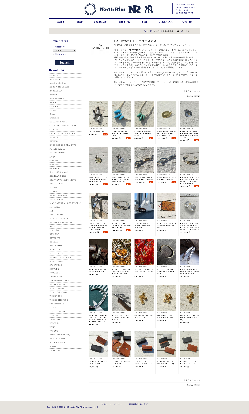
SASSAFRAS (56, 265)
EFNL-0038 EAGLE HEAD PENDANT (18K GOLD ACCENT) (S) (189, 134)
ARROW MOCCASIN (60, 87)
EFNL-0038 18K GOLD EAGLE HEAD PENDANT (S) (166, 133)
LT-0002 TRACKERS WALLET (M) (166, 363)
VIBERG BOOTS (58, 339)
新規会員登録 (168, 31)
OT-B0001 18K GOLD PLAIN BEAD (166, 317)
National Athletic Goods (61, 222)
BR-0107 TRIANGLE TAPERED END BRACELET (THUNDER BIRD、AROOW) (98, 318)
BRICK (53, 102)
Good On (54, 160)
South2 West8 (56, 277)
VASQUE (54, 331)
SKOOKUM (55, 273)
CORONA (54, 129)
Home (60, 21)
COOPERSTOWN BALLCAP (63, 126)
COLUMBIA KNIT (58, 122)
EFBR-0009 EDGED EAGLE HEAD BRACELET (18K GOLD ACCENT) (98, 226)
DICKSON (54, 141)
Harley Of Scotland (59, 172)
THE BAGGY (56, 296)
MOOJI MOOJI (57, 215)
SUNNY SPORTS (58, 288)
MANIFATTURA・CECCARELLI (65, 203)
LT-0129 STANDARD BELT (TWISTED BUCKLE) (143, 225)
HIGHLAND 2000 (58, 176)
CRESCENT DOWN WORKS (63, 133)
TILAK (53, 308)
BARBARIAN (56, 91)
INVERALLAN (57, 184)
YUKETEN (55, 350)
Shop (80, 21)
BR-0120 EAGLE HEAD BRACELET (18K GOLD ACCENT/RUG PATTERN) (189, 180)
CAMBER (54, 106)
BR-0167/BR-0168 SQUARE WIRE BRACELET (121, 317)
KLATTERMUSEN (58, 195)
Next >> (196, 91)
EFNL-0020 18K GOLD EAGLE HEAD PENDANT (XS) (98, 179)
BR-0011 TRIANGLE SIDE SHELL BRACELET (166, 271)
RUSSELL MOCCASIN (60, 257)
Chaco (52, 114)
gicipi (52, 156)
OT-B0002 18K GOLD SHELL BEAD (144, 317)
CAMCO (53, 110)
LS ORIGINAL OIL (97, 131)
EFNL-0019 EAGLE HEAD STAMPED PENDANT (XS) (121, 179)
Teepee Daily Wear (58, 292)
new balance (55, 230)
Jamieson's (55, 191)
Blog (145, 21)
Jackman (53, 188)
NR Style (124, 21)
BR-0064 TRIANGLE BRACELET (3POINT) (144, 271)
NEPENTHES (56, 226)
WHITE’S (54, 346)
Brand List (101, 21)
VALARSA (55, 323)
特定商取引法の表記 (138, 404)
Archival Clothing (58, 83)
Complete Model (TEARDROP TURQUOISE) (121, 133)
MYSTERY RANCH (59, 219)
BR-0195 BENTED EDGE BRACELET (97, 271)
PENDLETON (56, 246)
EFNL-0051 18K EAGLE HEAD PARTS (144, 178)
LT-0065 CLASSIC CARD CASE (98, 363)
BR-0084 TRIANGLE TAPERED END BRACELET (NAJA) (121, 271)
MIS (52, 211)
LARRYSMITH (57, 199)
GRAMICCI (55, 168)
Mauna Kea (55, 207)
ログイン (157, 31)
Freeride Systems (58, 153)
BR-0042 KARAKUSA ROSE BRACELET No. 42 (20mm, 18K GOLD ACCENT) (189, 226)
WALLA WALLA (57, 342)
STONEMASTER (57, 284)
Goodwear (54, 164)
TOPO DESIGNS (57, 311)
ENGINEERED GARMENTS (63, 145)
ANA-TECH (55, 79)
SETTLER (54, 269)
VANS (52, 327)
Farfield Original (58, 149)
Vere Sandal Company (60, 335)
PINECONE (55, 250)
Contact (187, 21)
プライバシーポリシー (111, 404)
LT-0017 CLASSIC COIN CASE (121, 363)
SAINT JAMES (57, 261)
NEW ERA (54, 234)
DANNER (54, 137)
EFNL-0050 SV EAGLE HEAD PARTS (166, 178)
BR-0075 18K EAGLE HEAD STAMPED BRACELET (121, 225)
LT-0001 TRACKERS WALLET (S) (189, 363)
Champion (54, 118)
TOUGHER (55, 315)
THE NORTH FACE (59, 300)
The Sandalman (57, 304)
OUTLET (54, 242)
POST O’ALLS (57, 253)
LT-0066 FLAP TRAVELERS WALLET (143, 363)
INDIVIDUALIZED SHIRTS (63, 180)
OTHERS (54, 75)
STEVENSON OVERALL (61, 280)
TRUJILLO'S (56, 319)
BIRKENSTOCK (57, 99)
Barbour (53, 95)
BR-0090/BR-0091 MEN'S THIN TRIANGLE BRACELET (189, 271)
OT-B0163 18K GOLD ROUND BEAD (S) (189, 317)
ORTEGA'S (55, 238)
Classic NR (166, 21)
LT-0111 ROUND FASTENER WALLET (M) (166, 225)
